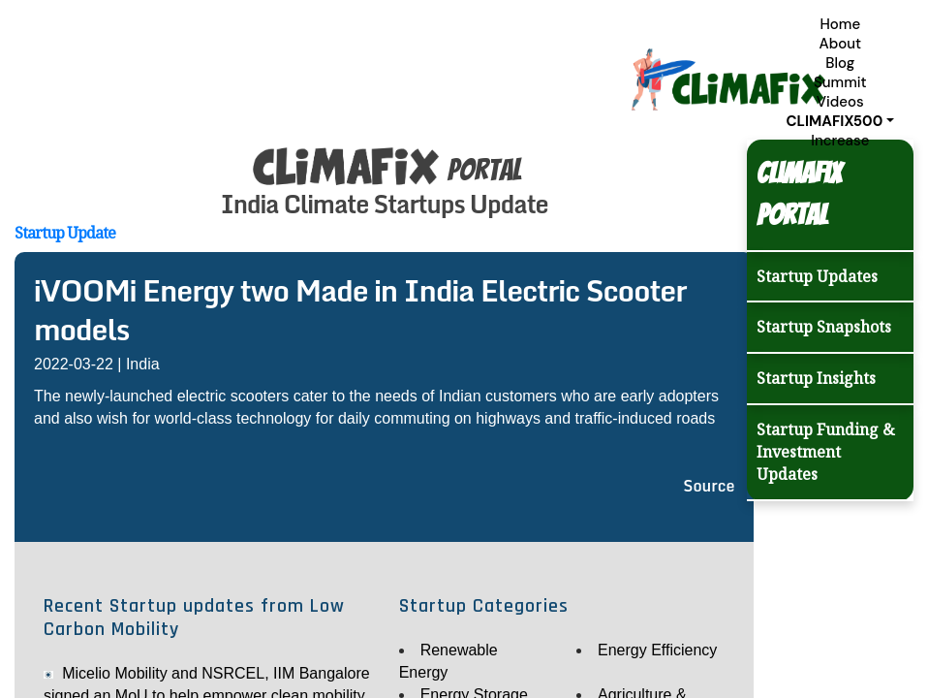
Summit (840, 82)
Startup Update (65, 232)
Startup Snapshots (824, 326)
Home (840, 24)
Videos (840, 101)
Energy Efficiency (657, 650)
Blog (839, 63)
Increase (840, 140)
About (840, 43)
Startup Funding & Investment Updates (826, 452)
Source (708, 485)
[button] (840, 121)
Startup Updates (817, 276)
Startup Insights (816, 378)
